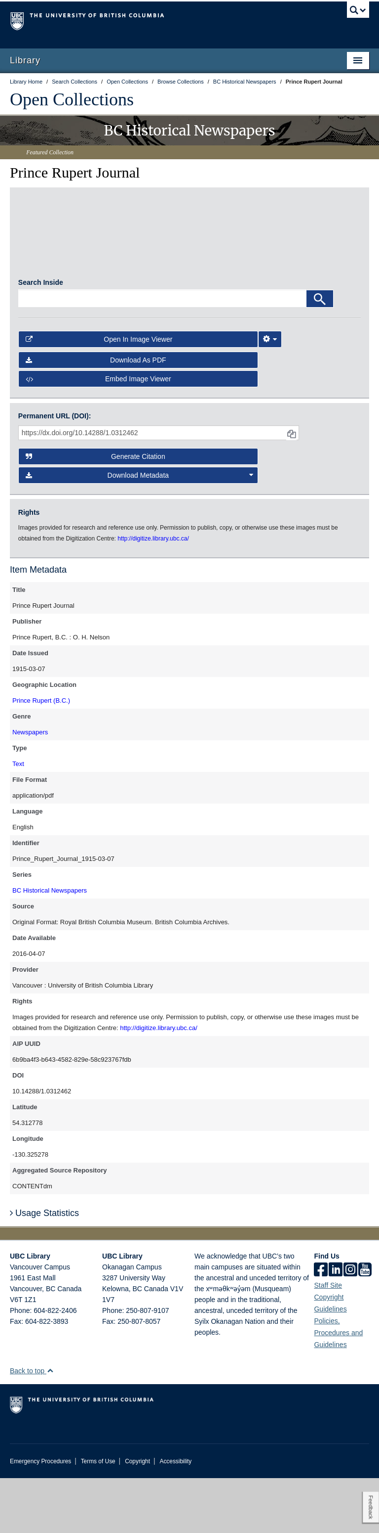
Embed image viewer (98, 434)
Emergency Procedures (40, 1516)
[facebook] (321, 1325)
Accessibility (175, 1516)
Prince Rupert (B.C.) (41, 755)
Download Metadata (140, 530)
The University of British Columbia (162, 20)
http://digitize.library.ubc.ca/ (158, 1082)
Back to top (32, 1426)
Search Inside (40, 337)
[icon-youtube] (365, 1325)
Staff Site (328, 1340)
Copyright (137, 1516)
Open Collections (72, 99)
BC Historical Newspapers (49, 945)
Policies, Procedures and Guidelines (338, 1387)
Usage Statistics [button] (44, 1267)
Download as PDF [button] (96, 415)
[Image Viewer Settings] (270, 394)
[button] (50, 1425)
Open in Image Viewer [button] (99, 394)
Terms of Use (98, 1516)
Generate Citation (95, 511)
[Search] (320, 353)
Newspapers (30, 787)
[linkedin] (335, 1325)
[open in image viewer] (61, 263)
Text (18, 818)
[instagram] (350, 1325)
